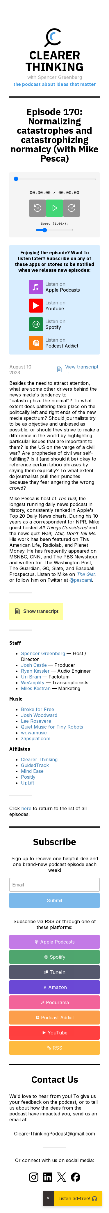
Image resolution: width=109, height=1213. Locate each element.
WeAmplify (32, 684)
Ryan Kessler (35, 673)
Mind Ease (32, 773)
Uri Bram (31, 679)
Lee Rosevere (36, 723)
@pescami (80, 582)
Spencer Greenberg (43, 655)
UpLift (27, 785)
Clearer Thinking (39, 761)
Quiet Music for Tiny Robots (52, 729)
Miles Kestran (36, 690)
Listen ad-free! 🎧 (77, 1198)
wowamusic (34, 735)
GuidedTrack (35, 767)
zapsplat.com (35, 740)
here (26, 810)
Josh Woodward (39, 717)
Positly (28, 779)
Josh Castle (34, 667)
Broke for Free (37, 711)
